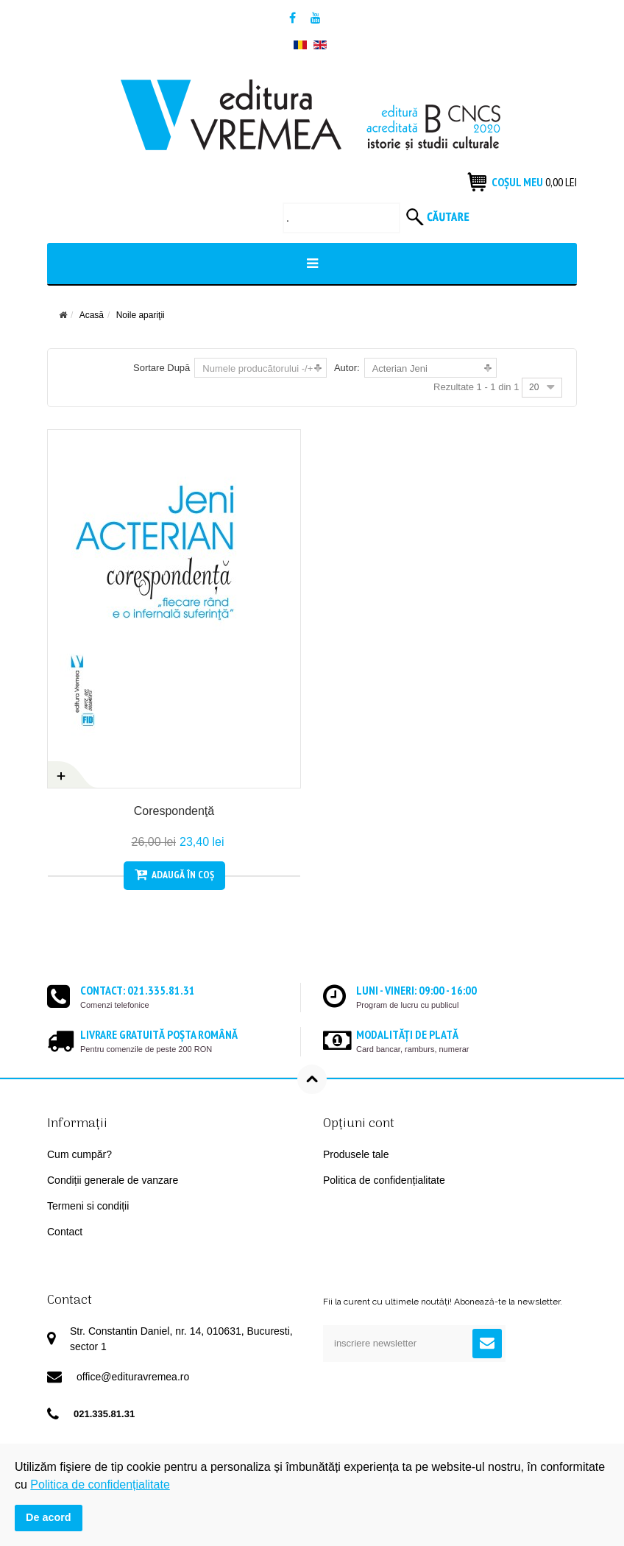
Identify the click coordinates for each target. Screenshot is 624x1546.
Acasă (91, 315)
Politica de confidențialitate (384, 1180)
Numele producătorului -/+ (257, 368)
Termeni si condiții (88, 1206)
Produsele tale (356, 1154)
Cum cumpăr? (79, 1154)
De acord (48, 1517)
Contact (64, 1232)
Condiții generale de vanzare (112, 1180)
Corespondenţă (174, 811)
